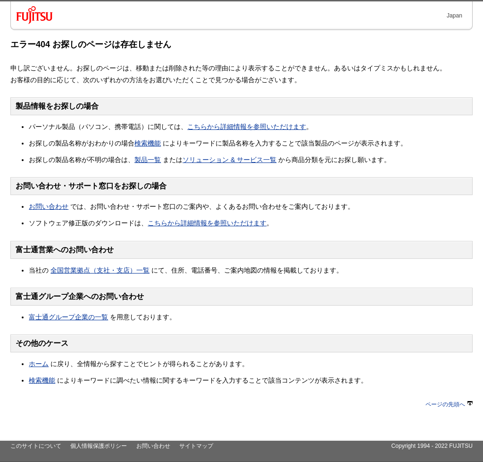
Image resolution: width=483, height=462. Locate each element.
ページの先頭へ (449, 404)
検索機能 (147, 143)
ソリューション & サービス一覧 (229, 159)
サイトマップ (196, 446)
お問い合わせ (48, 206)
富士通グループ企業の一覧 (68, 317)
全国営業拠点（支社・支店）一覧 (100, 270)
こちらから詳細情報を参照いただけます (246, 126)
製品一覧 (147, 159)
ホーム (39, 364)
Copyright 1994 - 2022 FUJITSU (432, 446)
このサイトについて (35, 446)
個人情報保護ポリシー (98, 446)
